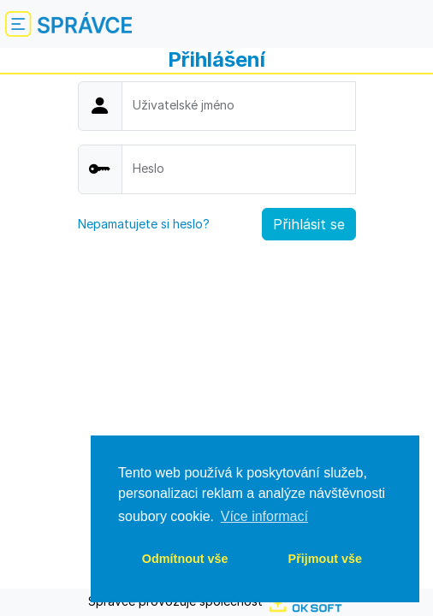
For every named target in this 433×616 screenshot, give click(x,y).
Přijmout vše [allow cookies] (325, 559)
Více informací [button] (264, 516)
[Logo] (85, 24)
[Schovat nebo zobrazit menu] (17, 24)
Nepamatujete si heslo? (144, 223)
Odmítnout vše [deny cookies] (185, 559)
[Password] (239, 169)
